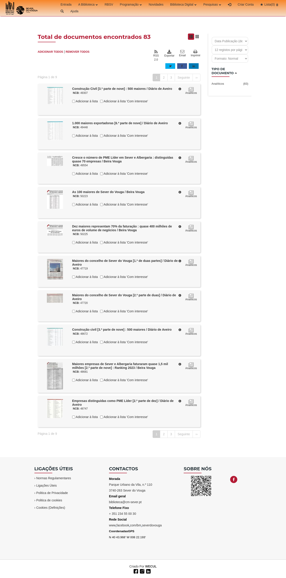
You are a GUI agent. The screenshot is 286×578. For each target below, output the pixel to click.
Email (182, 53)
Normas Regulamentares (53, 478)
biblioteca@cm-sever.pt (125, 502)
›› (197, 77)
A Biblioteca (88, 4)
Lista (269, 4)
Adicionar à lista (86, 101)
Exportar (169, 53)
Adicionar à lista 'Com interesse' (125, 101)
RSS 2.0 (156, 55)
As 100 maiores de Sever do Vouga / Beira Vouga (108, 192)
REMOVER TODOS (77, 51)
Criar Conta (246, 4)
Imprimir (195, 53)
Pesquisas (212, 4)
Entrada (66, 4)
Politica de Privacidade (52, 493)
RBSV (109, 4)
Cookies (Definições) (50, 507)
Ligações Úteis (46, 485)
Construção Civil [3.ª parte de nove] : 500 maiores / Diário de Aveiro (122, 88)
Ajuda (74, 11)
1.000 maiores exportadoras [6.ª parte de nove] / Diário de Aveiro (120, 123)
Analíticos (230, 84)
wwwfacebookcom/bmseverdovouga (135, 525)
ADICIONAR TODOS (50, 51)
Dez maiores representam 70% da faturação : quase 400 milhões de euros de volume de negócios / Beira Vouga (122, 228)
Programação (131, 4)
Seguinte (184, 77)
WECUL (151, 566)
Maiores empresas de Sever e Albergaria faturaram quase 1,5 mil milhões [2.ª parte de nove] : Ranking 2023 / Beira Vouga (120, 366)
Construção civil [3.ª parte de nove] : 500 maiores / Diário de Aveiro (122, 329)
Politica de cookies (49, 500)
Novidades (156, 4)
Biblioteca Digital (183, 4)
